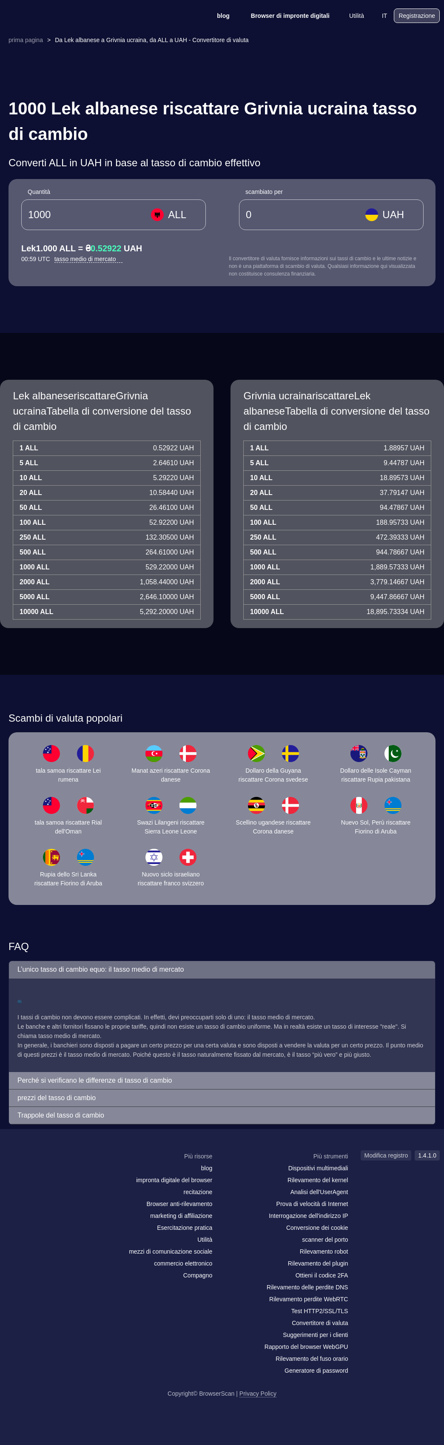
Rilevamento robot (324, 1251)
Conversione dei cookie (317, 1227)
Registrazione (416, 15)
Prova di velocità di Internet (312, 1203)
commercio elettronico (183, 1263)
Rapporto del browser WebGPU (306, 1346)
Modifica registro (386, 1155)
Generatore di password (316, 1370)
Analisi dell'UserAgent (319, 1192)
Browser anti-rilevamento (179, 1203)
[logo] (46, 16)
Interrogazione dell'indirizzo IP (308, 1215)
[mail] (14, 1172)
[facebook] (32, 1172)
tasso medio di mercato (88, 259)
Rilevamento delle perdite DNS (307, 1287)
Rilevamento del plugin (318, 1263)
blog (218, 15)
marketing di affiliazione (181, 1215)
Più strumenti (330, 1156)
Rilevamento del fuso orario (312, 1358)
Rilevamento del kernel (317, 1180)
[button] (222, 970)
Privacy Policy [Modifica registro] (257, 1393)
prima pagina (26, 40)
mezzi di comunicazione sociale (170, 1251)
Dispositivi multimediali (318, 1168)
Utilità (351, 15)
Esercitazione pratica (184, 1227)
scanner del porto (325, 1239)
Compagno (198, 1275)
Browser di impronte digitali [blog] (285, 15)
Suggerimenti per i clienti (315, 1334)
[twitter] (49, 1172)
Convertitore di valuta (320, 1323)
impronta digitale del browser (174, 1180)
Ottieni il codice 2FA (322, 1275)
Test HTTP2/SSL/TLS (319, 1311)
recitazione (198, 1192)
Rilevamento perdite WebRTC (308, 1299)
